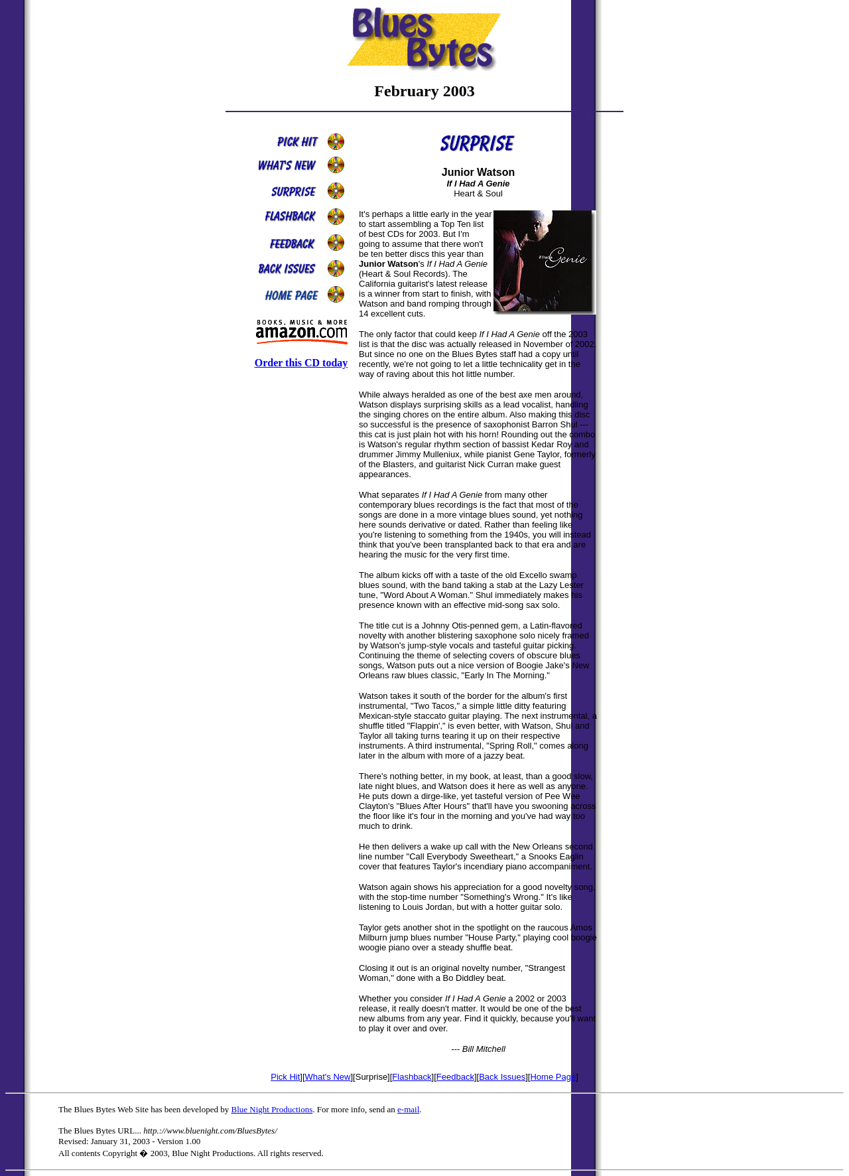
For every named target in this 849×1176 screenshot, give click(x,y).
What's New (328, 1077)
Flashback (411, 1077)
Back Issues (502, 1077)
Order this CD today (301, 362)
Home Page (553, 1077)
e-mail (408, 1109)
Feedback (455, 1077)
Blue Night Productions (271, 1109)
